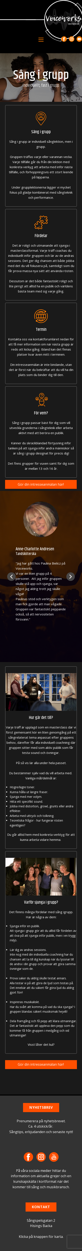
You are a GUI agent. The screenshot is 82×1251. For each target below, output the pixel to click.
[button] (11, 576)
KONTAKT (41, 1207)
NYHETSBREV (41, 1107)
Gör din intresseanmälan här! (41, 484)
